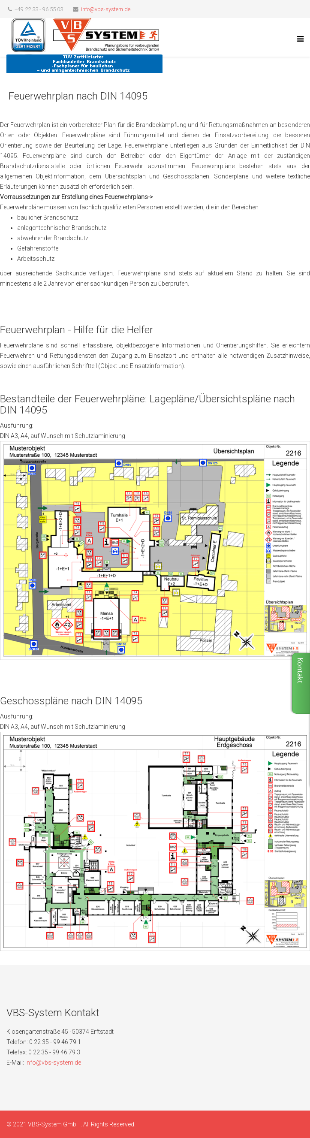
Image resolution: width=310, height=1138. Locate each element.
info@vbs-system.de (105, 9)
